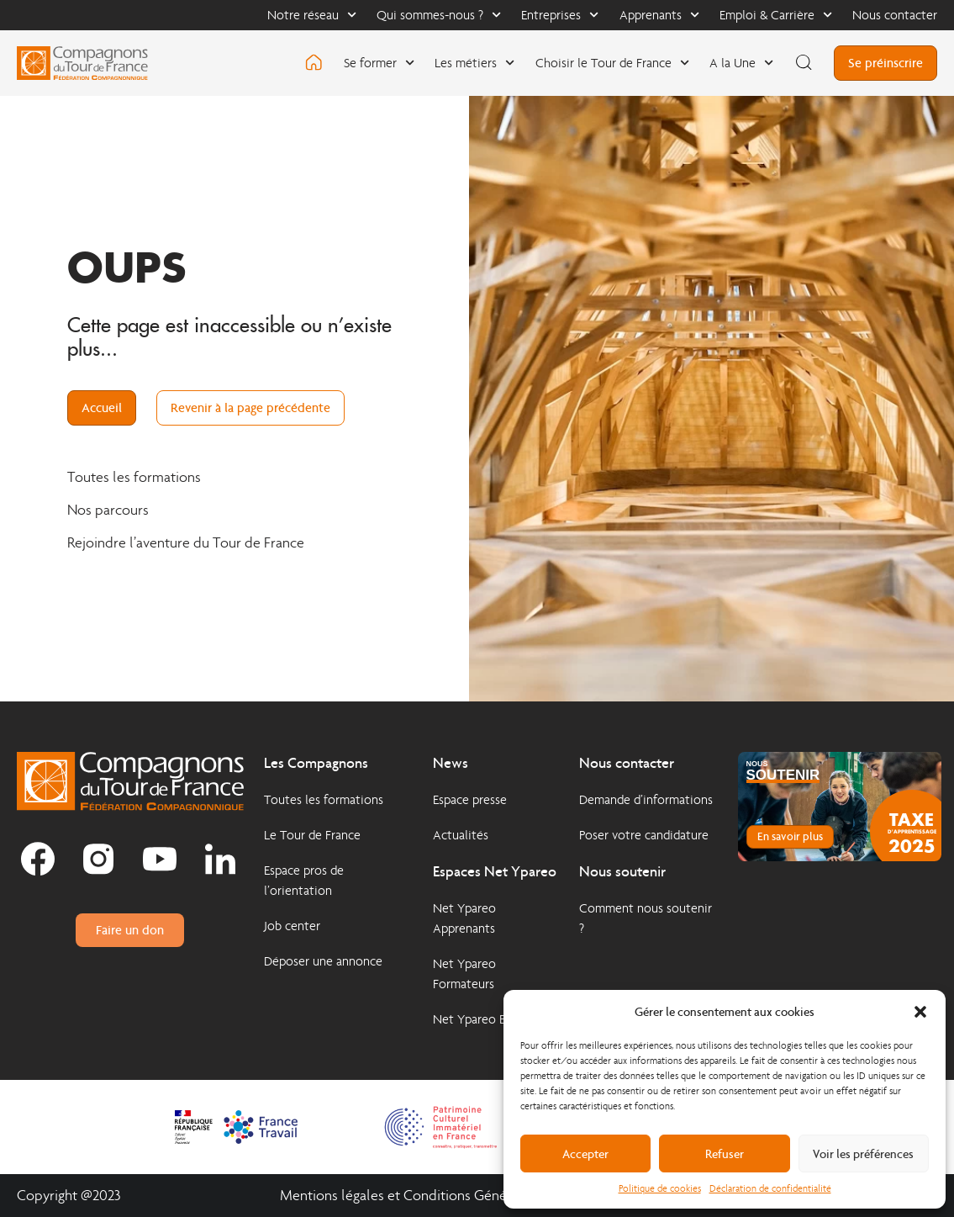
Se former (379, 63)
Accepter (585, 1153)
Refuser (724, 1153)
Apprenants (659, 15)
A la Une (741, 63)
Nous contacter (894, 15)
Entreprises (559, 15)
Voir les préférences (863, 1153)
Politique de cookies (660, 1188)
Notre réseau (311, 15)
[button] (920, 1011)
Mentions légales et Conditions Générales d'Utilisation (446, 1195)
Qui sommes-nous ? (439, 15)
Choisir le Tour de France (612, 63)
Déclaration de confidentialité (770, 1188)
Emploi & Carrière (775, 15)
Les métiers (474, 63)
